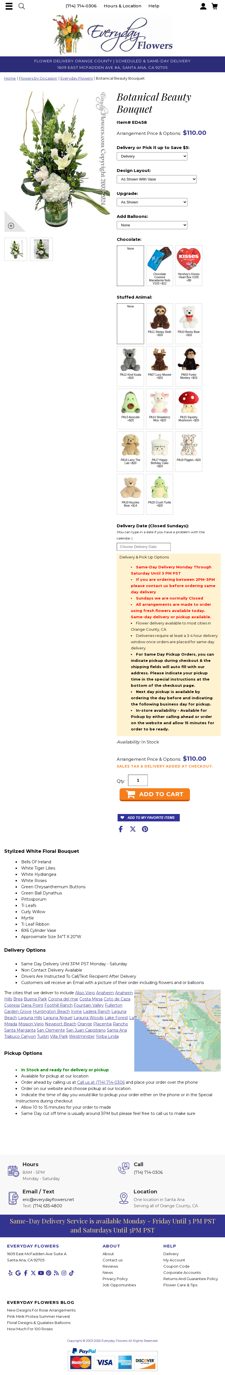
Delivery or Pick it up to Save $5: (153, 147)
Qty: (121, 781)
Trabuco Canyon (20, 1036)
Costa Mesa (91, 999)
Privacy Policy (115, 1278)
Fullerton (113, 1005)
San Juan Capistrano (86, 1030)
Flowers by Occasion (38, 78)
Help (153, 5)
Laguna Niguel (57, 1017)
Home (10, 78)
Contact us (112, 1260)
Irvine (76, 1011)
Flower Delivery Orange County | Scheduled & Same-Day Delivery (112, 61)
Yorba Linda (107, 1036)
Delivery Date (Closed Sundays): (168, 532)
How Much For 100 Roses (30, 1329)
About (108, 1253)
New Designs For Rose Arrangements (41, 1310)
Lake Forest (116, 1017)
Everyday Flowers (76, 78)
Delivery (171, 1253)
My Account (174, 1260)
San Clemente (51, 1030)
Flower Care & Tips (180, 1285)
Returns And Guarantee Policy (190, 1278)
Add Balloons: (132, 216)
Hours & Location (122, 5)
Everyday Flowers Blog (40, 1302)
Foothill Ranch (58, 1005)
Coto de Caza (117, 999)
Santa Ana (117, 1030)
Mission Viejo (31, 1024)
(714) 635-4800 (47, 1205)
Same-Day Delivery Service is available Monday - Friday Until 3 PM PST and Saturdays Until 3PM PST (112, 1225)
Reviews (110, 1266)
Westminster (82, 1036)
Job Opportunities (119, 1285)
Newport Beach (60, 1024)
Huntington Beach (51, 1011)
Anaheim (105, 992)
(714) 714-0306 (81, 5)
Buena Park (35, 999)
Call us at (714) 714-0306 (101, 1082)
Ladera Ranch (96, 1011)
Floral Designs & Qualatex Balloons (38, 1322)
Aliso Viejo (85, 992)
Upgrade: (127, 193)
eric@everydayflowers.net (48, 1199)
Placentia (102, 1024)
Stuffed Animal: (134, 297)
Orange (84, 1024)
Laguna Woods (88, 1017)
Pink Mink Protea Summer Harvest (38, 1316)
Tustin (43, 1036)
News (108, 1272)
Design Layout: (134, 170)
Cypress (12, 1005)
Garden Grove (18, 1011)
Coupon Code (176, 1266)
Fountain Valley (89, 1005)
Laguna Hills (30, 1017)
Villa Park (59, 1036)
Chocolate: (129, 239)
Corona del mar (63, 999)
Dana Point (32, 1005)
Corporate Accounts (182, 1272)
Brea (18, 999)
